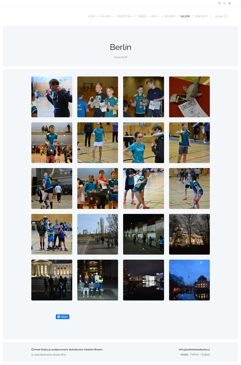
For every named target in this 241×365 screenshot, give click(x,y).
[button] (221, 16)
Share (62, 316)
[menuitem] (87, 16)
